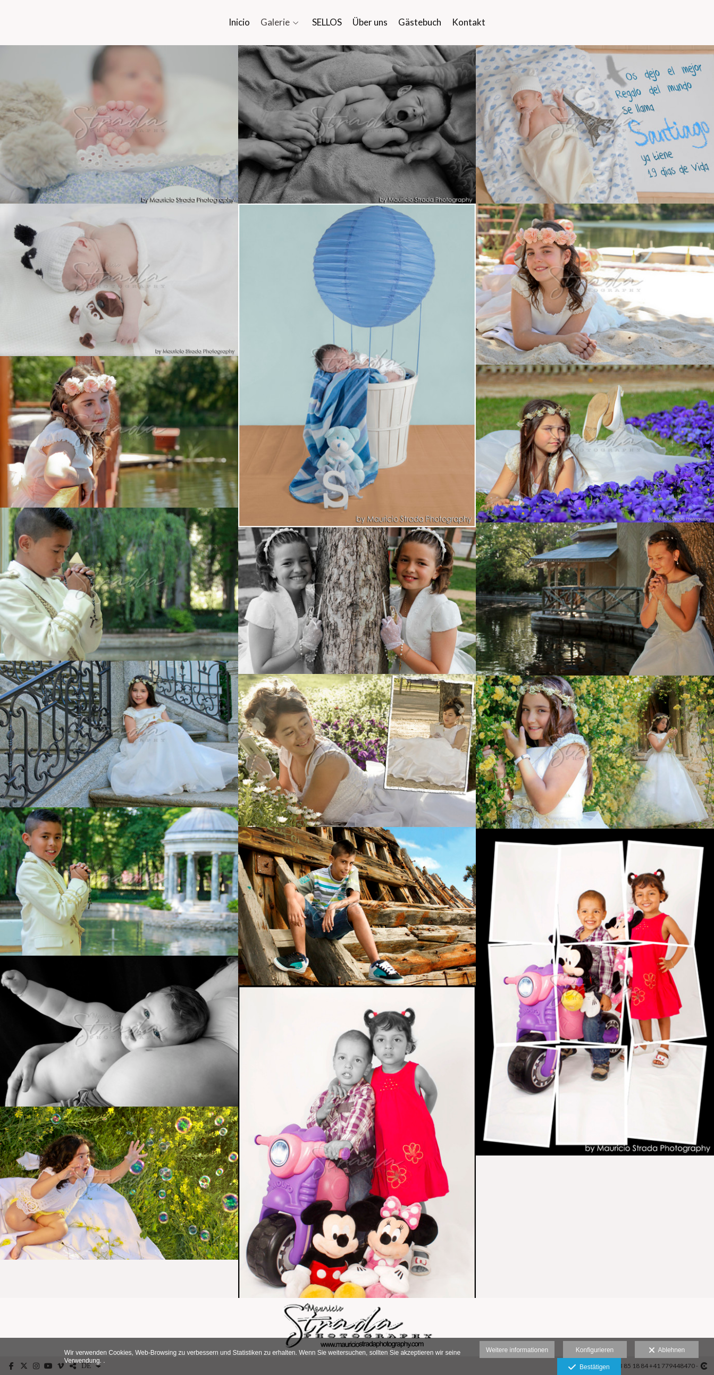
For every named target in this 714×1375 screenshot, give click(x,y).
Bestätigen (588, 1367)
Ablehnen (667, 1350)
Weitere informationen (517, 1350)
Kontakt (468, 23)
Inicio (239, 23)
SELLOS (327, 23)
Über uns (370, 23)
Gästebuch (419, 23)
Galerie (275, 23)
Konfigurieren (595, 1350)
